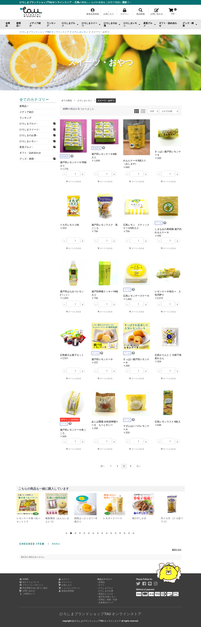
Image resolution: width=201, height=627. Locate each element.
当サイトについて (29, 582)
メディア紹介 (35, 24)
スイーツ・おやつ (106, 100)
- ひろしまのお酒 (105, 591)
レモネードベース (141, 518)
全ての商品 (66, 100)
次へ (139, 466)
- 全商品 (101, 582)
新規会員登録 (66, 591)
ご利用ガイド (27, 594)
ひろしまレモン (131, 24)
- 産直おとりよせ (105, 594)
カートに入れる (73, 181)
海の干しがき (168, 518)
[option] (28, 508)
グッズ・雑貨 (190, 24)
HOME (24, 579)
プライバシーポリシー (31, 585)
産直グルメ (149, 24)
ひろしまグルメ (70, 24)
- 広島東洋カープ (105, 602)
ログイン (64, 579)
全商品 (8, 24)
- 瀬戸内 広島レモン (106, 597)
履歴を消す (177, 550)
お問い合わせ (27, 591)
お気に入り (65, 585)
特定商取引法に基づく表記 (33, 588)
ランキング (51, 24)
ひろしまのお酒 (112, 24)
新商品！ (18, 24)
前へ (103, 466)
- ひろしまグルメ (105, 588)
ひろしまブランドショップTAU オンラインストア (100, 614)
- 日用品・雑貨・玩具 (107, 599)
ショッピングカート (69, 588)
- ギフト (101, 585)
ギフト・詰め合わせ (168, 24)
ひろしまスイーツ (91, 24)
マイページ (65, 582)
